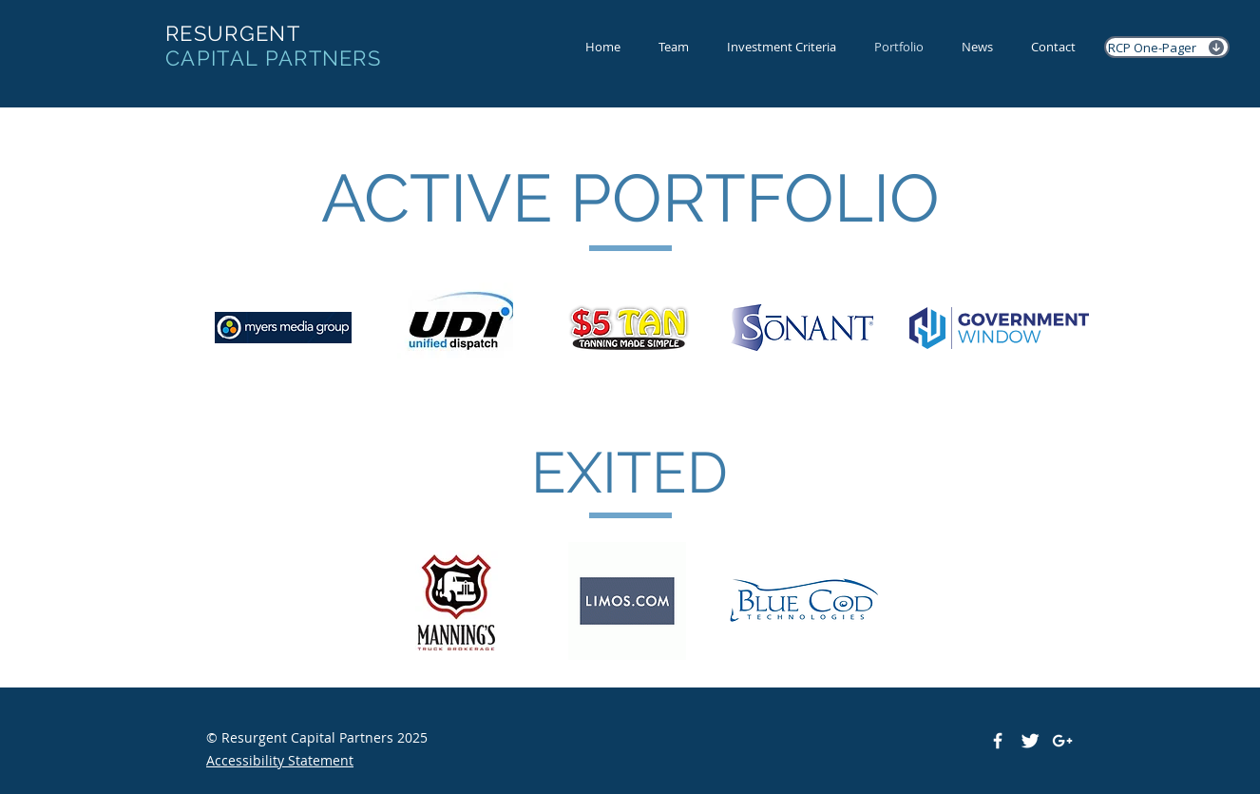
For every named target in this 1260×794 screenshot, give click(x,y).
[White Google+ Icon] (1062, 740)
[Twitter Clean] (1030, 740)
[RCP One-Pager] (1167, 47)
